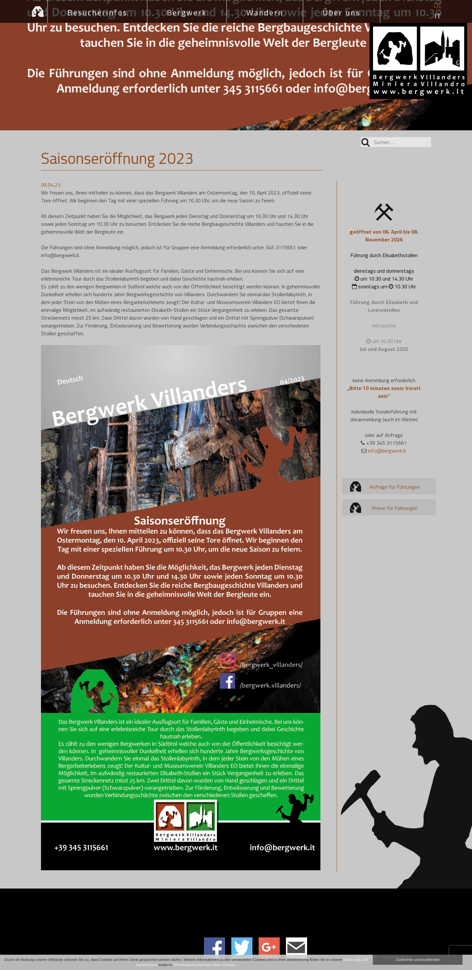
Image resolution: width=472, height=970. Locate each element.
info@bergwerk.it (387, 451)
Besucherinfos (97, 12)
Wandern (264, 12)
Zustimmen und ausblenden (418, 960)
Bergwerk (187, 12)
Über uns (341, 12)
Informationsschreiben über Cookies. (204, 965)
